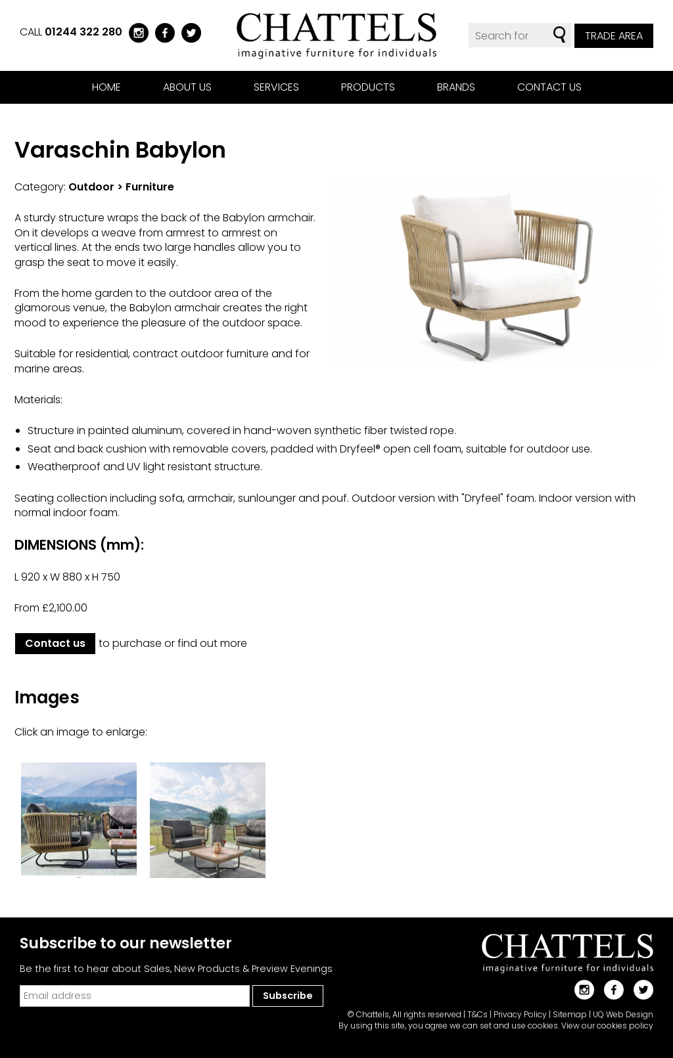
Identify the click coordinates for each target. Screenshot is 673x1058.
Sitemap (570, 1014)
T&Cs (477, 1014)
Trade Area (614, 35)
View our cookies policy (607, 1025)
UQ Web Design (623, 1014)
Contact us (549, 87)
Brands (456, 87)
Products (368, 87)
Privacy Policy (520, 1014)
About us (187, 87)
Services (276, 87)
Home (106, 87)
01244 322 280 (83, 31)
